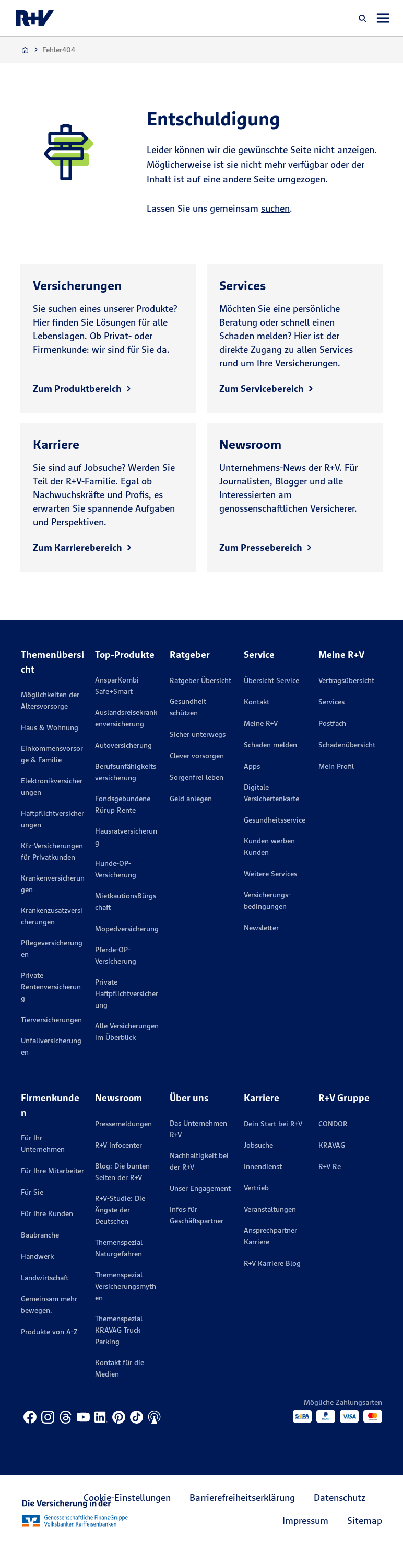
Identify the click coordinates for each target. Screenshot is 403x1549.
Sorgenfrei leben (196, 777)
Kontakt (256, 702)
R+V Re (329, 1166)
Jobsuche (258, 1145)
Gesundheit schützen (188, 707)
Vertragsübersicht (346, 680)
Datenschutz (339, 1498)
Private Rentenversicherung (51, 986)
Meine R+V (261, 723)
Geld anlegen (191, 798)
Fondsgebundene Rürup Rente (122, 804)
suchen (275, 208)
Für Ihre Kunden (47, 1213)
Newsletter (261, 927)
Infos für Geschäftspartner (196, 1215)
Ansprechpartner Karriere (270, 1236)
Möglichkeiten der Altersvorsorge (50, 700)
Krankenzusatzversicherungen (51, 916)
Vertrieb (256, 1188)
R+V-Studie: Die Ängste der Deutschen (120, 1210)
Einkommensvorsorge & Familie (52, 754)
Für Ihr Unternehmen (43, 1143)
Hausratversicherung (126, 836)
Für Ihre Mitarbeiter (52, 1170)
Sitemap (364, 1521)
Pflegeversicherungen (51, 948)
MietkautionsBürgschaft (125, 901)
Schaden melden (270, 744)
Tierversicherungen (51, 1019)
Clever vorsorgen (197, 755)
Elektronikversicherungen (51, 786)
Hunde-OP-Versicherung (115, 869)
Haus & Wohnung (49, 727)
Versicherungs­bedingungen (267, 900)
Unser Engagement (200, 1188)
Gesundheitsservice (274, 820)
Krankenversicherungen (53, 883)
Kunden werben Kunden (269, 846)
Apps (252, 766)
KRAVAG (331, 1145)
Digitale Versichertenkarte (271, 792)
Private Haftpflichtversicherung (126, 993)
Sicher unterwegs (198, 734)
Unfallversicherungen (51, 1046)
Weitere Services (270, 873)
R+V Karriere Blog (272, 1263)
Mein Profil (336, 766)
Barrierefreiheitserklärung (242, 1498)
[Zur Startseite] (25, 49)
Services (331, 702)
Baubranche (40, 1235)
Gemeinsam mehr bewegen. (49, 1304)
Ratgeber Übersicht (200, 680)
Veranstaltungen (270, 1209)
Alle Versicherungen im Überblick (127, 1031)
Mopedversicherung (127, 928)
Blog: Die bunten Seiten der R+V (122, 1171)
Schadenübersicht (346, 744)
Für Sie (32, 1192)
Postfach (332, 723)
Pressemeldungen (123, 1123)
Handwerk (37, 1256)
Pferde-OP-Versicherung (115, 955)
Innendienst (263, 1166)
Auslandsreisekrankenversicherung (126, 718)
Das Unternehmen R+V (198, 1128)
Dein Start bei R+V (273, 1123)
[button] (363, 18)
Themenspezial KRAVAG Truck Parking (119, 1330)
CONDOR (333, 1123)
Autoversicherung (123, 745)
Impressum (305, 1521)
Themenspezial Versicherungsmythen (125, 1286)
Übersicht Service (271, 680)
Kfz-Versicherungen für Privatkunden (52, 851)
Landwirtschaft (44, 1277)
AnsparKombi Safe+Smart (117, 685)
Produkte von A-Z (49, 1331)
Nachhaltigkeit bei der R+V (199, 1161)
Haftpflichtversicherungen (52, 818)
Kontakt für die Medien (119, 1368)
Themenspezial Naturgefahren (119, 1248)
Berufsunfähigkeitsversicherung (125, 771)
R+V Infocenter (118, 1145)
